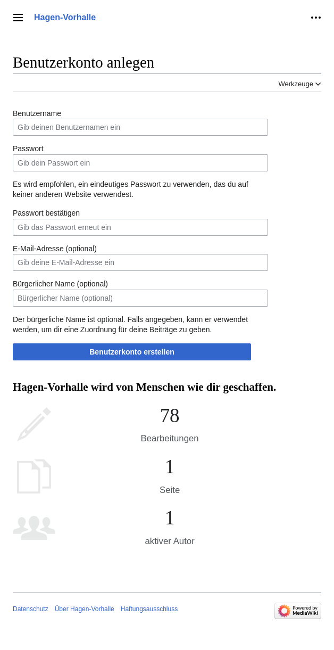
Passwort (28, 148)
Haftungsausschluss (149, 609)
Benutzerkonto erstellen (131, 352)
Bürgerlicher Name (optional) (60, 283)
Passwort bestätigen (46, 213)
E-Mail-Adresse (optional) (55, 248)
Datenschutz (30, 609)
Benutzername (37, 113)
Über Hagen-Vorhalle (84, 609)
